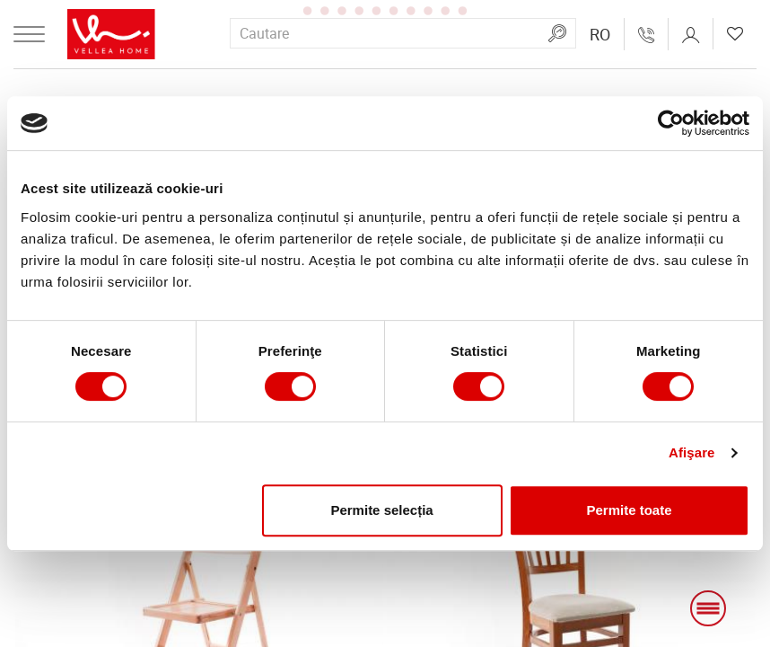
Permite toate (629, 510)
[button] (600, 34)
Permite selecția (381, 510)
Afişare (692, 452)
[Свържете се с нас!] (646, 34)
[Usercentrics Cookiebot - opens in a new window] (670, 123)
